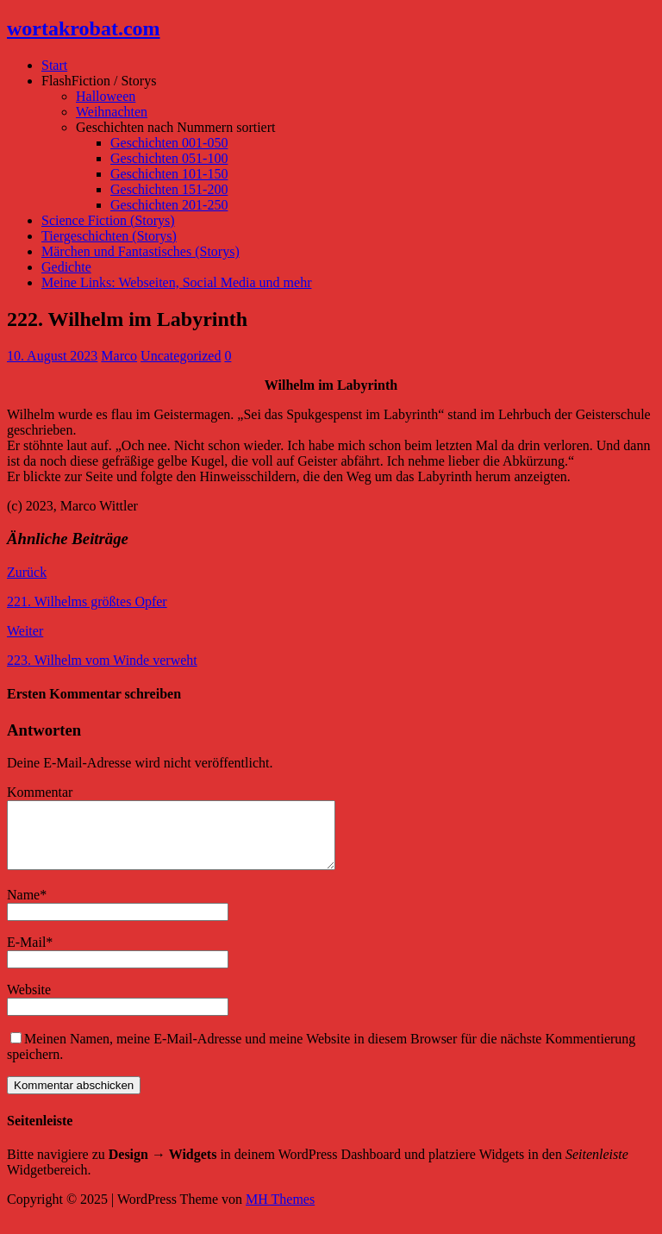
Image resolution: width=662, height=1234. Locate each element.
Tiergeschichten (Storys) (109, 236)
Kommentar (39, 792)
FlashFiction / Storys (98, 80)
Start (54, 65)
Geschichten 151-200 (169, 189)
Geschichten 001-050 (169, 142)
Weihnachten (111, 111)
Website (29, 1002)
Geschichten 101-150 (169, 173)
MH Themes (280, 1212)
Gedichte (66, 267)
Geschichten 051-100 (169, 158)
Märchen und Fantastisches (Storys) (140, 251)
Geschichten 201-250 (169, 204)
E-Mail (26, 955)
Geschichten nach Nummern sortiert (175, 127)
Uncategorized (181, 355)
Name (23, 907)
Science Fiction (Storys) (108, 220)
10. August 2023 (52, 355)
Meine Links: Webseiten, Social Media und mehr (176, 282)
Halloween (105, 96)
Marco (119, 355)
